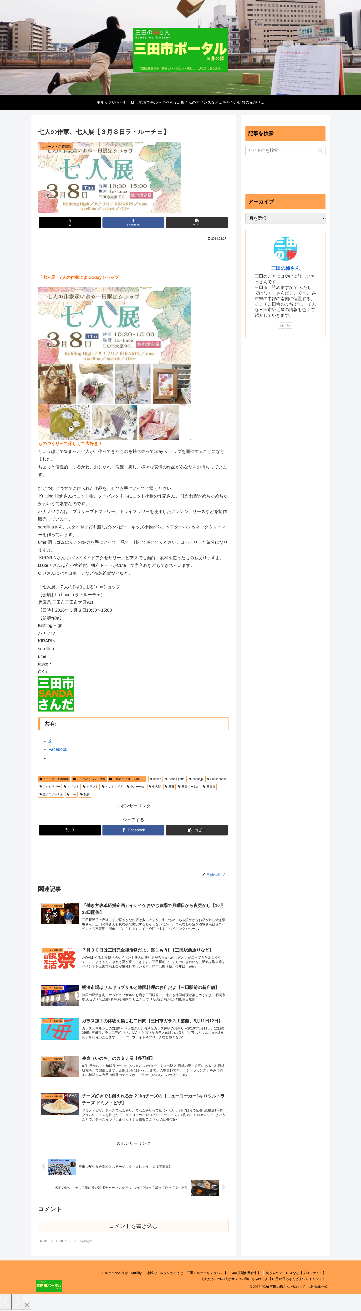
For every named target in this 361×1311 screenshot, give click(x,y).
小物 (71, 794)
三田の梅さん (285, 268)
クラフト (90, 786)
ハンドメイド (112, 786)
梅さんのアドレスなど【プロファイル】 (296, 1273)
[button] (197, 222)
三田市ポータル (51, 794)
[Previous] (5, 1302)
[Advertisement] (133, 257)
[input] (285, 150)
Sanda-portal (175, 779)
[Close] (27, 1305)
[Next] (17, 1302)
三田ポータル (188, 786)
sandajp (196, 779)
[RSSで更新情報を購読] (289, 326)
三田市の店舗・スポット (127, 779)
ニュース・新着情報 (54, 779)
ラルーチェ (136, 786)
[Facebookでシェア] (133, 222)
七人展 (155, 786)
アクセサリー (50, 786)
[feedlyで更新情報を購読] (282, 326)
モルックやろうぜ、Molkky (121, 1273)
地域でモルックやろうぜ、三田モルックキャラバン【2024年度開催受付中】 (204, 1273)
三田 (169, 786)
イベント (71, 786)
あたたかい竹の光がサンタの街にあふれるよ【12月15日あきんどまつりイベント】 (263, 1279)
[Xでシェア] (70, 222)
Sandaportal (216, 779)
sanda (155, 779)
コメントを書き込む (133, 1226)
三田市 (209, 786)
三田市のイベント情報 (89, 779)
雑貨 (85, 794)
